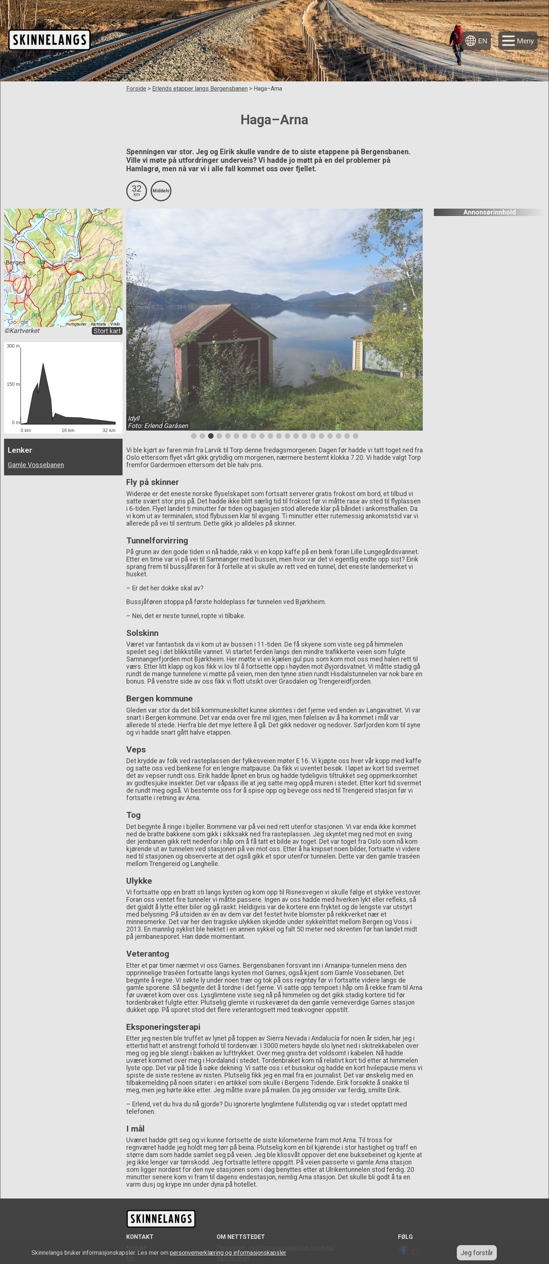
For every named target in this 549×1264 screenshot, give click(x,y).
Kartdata (98, 324)
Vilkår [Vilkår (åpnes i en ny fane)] (115, 324)
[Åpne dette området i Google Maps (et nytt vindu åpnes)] (18, 322)
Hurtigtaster (76, 324)
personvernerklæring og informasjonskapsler (228, 1252)
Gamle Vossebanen (36, 465)
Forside (136, 88)
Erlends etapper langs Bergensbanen (200, 88)
